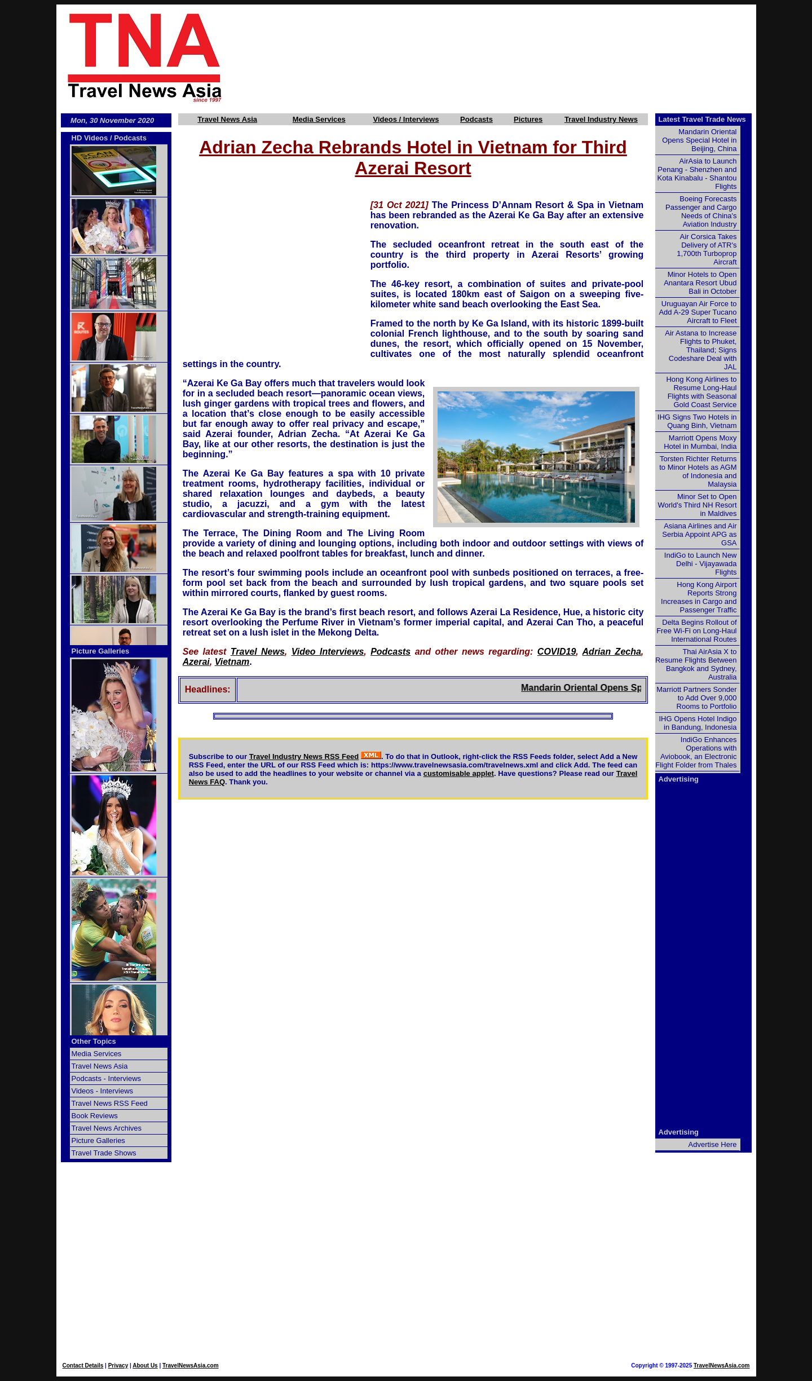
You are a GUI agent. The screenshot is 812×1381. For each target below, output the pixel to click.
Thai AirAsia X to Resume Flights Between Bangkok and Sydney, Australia (696, 664)
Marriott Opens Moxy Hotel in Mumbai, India (700, 442)
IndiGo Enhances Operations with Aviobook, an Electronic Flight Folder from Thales (695, 752)
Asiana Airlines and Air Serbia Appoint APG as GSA (699, 534)
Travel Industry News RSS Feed (304, 756)
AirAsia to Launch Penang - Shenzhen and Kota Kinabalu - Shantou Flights (697, 174)
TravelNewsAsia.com (190, 1365)
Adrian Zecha (611, 651)
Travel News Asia (227, 119)
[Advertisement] (508, 57)
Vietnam (232, 662)
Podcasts (476, 119)
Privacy (118, 1365)
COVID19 (556, 651)
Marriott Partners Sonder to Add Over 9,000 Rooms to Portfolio (696, 698)
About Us (145, 1365)
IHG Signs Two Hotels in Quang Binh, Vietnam (697, 421)
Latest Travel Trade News (702, 119)
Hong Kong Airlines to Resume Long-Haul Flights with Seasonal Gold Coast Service (701, 392)
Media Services (319, 119)
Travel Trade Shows (104, 1153)
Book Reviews (95, 1115)
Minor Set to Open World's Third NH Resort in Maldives (697, 505)
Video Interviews (328, 651)
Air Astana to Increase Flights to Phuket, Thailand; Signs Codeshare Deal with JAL (700, 350)
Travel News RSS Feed (110, 1103)
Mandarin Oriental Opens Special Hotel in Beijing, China (699, 140)
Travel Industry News (601, 119)
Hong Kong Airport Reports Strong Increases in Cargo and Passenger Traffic (698, 597)
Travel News (258, 651)
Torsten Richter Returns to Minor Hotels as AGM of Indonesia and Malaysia (697, 471)
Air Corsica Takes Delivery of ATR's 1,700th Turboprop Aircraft (706, 249)
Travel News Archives (107, 1128)
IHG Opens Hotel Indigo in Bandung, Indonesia (697, 722)
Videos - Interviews (103, 1091)
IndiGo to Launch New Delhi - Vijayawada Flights (700, 563)
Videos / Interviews (406, 119)
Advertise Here (713, 1144)
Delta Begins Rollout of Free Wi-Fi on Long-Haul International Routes (696, 630)
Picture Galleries (101, 651)
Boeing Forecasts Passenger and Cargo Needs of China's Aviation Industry (700, 211)
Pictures (528, 119)
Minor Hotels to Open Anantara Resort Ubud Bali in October (700, 282)
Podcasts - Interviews (107, 1078)
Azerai (196, 662)
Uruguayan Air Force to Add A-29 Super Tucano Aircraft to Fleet (697, 312)
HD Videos (90, 138)
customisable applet (458, 773)
